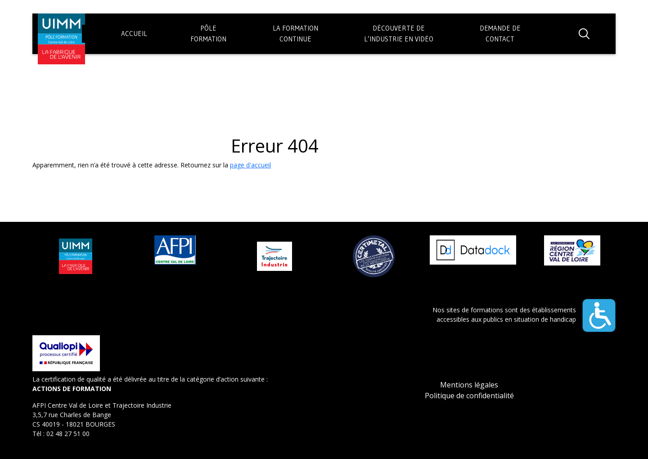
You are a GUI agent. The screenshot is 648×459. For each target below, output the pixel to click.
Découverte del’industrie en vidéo (398, 34)
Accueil (134, 33)
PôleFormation (208, 34)
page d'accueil (250, 165)
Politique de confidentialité (469, 395)
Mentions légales (469, 385)
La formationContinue (295, 34)
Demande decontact (500, 34)
